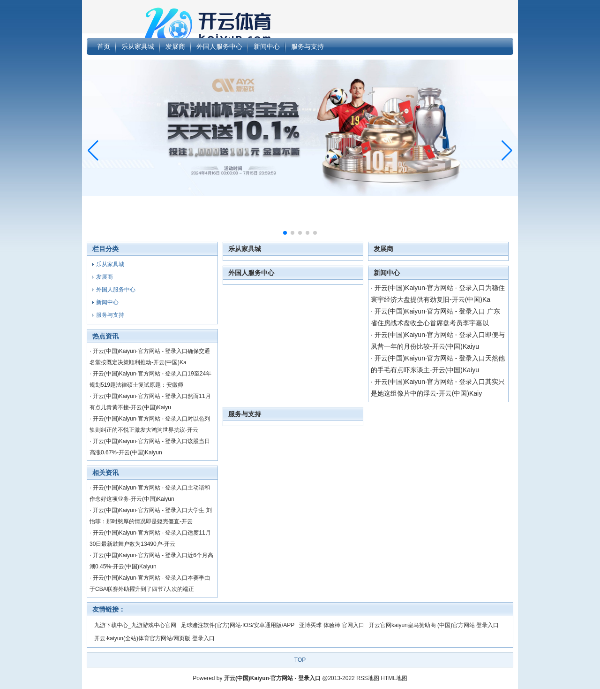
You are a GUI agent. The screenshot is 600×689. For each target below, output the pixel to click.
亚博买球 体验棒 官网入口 (331, 625)
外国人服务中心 (251, 272)
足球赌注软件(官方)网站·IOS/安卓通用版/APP (238, 625)
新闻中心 (387, 272)
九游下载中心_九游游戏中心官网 (135, 625)
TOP (300, 660)
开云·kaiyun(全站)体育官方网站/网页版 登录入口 (154, 638)
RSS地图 (367, 678)
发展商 (383, 249)
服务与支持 (244, 414)
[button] (507, 150)
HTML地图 (394, 678)
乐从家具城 (244, 249)
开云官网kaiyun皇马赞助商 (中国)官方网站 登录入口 (434, 625)
